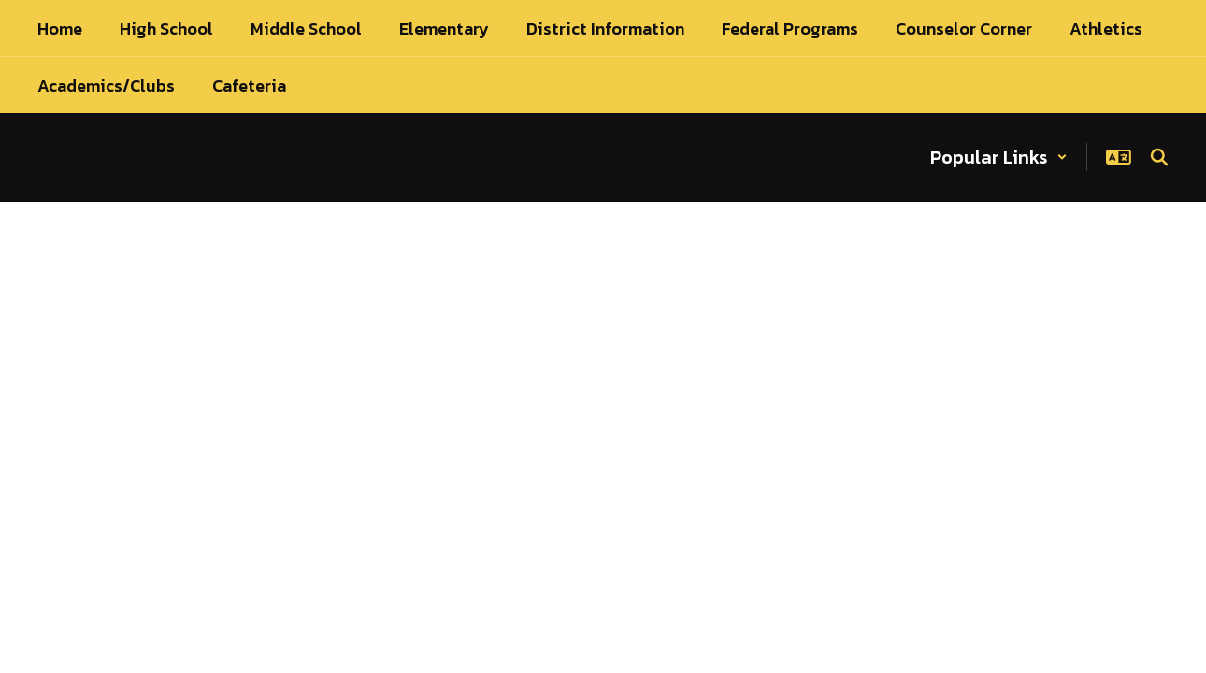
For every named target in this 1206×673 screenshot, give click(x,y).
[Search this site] (1159, 157)
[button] (999, 157)
